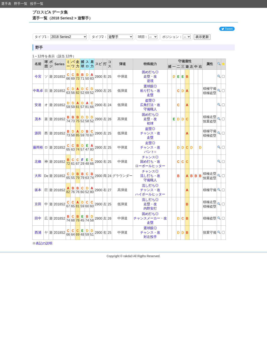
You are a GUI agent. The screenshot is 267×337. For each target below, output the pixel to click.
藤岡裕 (38, 166)
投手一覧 (36, 3)
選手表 (6, 3)
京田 (38, 223)
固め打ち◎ (150, 91)
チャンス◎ (150, 176)
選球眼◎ (150, 105)
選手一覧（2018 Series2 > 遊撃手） (62, 18)
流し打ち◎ (150, 204)
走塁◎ (150, 161)
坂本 (38, 208)
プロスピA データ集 (50, 12)
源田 (38, 152)
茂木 (38, 138)
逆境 (150, 99)
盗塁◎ (150, 119)
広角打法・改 (150, 123)
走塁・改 (150, 95)
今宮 (38, 95)
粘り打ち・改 (150, 109)
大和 (38, 194)
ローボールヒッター (150, 184)
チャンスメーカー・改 (150, 237)
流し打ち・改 (150, 194)
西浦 (38, 251)
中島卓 (38, 109)
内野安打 (150, 227)
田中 (38, 237)
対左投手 (150, 255)
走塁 (150, 114)
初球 (150, 142)
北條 (38, 180)
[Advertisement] (133, 34)
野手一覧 (20, 3)
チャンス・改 (150, 152)
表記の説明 (44, 262)
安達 (38, 123)
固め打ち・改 (150, 180)
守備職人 (150, 128)
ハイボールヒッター (150, 213)
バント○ (150, 170)
